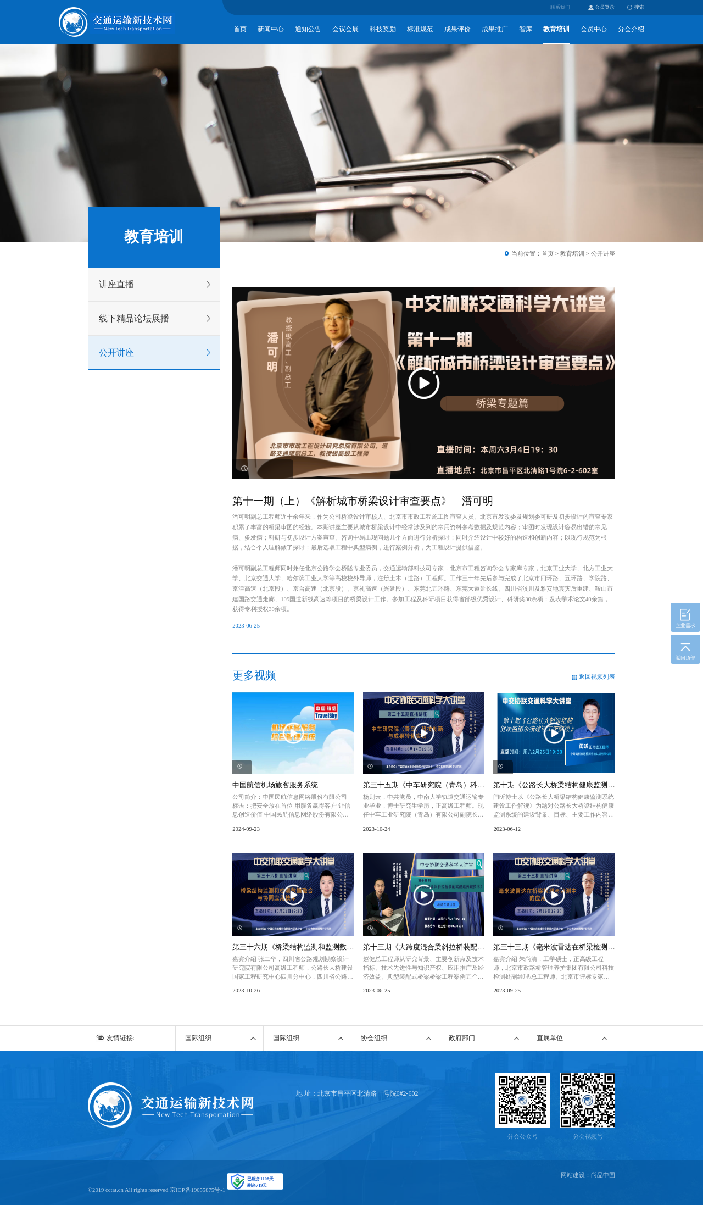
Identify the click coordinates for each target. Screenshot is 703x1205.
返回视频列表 (597, 677)
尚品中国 (603, 1175)
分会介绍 (631, 29)
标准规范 (420, 29)
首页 (240, 29)
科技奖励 (383, 29)
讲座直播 (116, 284)
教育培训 (556, 29)
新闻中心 (271, 29)
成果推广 (495, 29)
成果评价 (457, 29)
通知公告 (308, 29)
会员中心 (594, 29)
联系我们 (560, 7)
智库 (525, 29)
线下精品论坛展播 (134, 318)
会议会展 (345, 29)
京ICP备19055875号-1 (197, 1190)
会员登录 (605, 7)
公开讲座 (116, 352)
